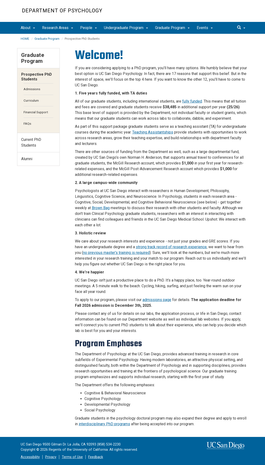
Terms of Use (72, 457)
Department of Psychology (62, 11)
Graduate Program (172, 27)
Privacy (50, 457)
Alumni (26, 159)
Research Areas (57, 27)
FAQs (27, 123)
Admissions (32, 89)
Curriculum (31, 100)
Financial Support (36, 112)
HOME (25, 38)
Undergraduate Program (126, 27)
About (28, 27)
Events (205, 27)
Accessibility (30, 457)
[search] (241, 28)
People (88, 27)
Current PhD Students (31, 142)
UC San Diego (216, 13)
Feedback (95, 457)
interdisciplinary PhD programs (104, 424)
